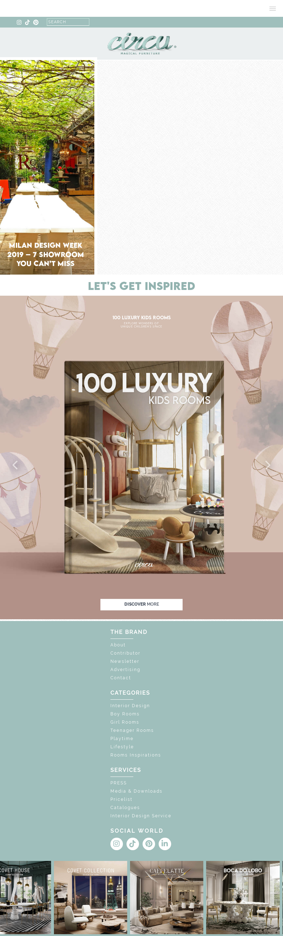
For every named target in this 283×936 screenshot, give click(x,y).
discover (141, 604)
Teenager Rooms (132, 730)
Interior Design (130, 705)
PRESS (118, 782)
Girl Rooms (124, 722)
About (118, 644)
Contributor (125, 653)
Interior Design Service (141, 815)
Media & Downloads (136, 791)
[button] (16, 465)
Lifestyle (122, 746)
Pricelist (121, 799)
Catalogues (125, 807)
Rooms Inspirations (135, 755)
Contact (120, 677)
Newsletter (124, 661)
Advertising (125, 669)
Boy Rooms (125, 713)
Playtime (122, 738)
